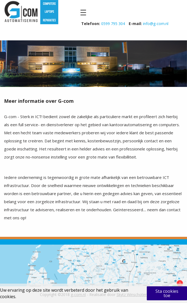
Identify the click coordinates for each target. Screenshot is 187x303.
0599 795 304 (113, 23)
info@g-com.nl (155, 23)
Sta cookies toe (166, 293)
